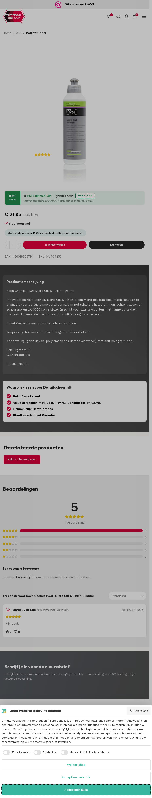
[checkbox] (15, 752)
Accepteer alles (76, 790)
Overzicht (138, 711)
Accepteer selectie (76, 777)
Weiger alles (76, 765)
